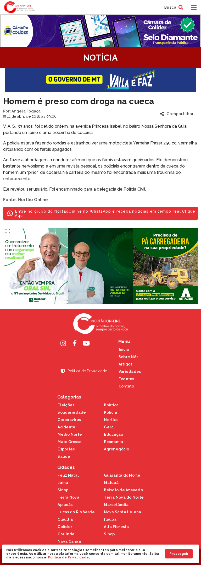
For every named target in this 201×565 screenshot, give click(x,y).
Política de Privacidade (68, 557)
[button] (173, 7)
